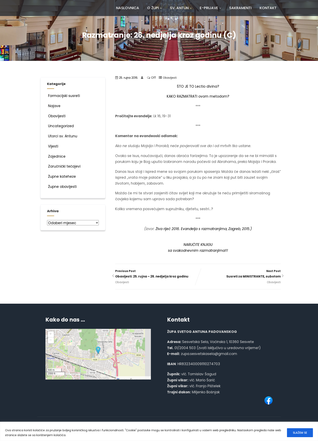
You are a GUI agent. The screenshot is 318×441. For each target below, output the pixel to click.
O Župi (154, 7)
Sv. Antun (181, 7)
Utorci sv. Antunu (62, 136)
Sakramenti (240, 7)
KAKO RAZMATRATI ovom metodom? (198, 96)
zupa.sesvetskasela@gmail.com (209, 353)
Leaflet (122, 379)
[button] (98, 350)
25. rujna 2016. (128, 78)
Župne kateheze (61, 176)
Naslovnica (127, 7)
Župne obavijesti (62, 186)
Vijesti (52, 146)
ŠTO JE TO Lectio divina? (198, 86)
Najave (53, 105)
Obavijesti (170, 78)
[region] (159, 431)
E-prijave (210, 7)
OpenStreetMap (141, 379)
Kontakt (268, 7)
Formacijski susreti (63, 95)
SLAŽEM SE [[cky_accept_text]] (300, 433)
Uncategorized (60, 126)
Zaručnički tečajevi (64, 166)
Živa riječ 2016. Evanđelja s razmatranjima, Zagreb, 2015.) (204, 228)
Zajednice (56, 156)
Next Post (239, 274)
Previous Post (156, 274)
